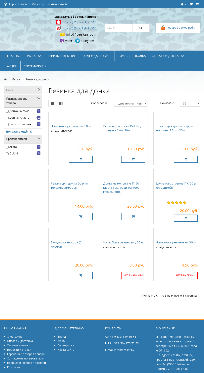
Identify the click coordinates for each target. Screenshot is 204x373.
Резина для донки (37, 79)
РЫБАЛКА (34, 56)
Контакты (13, 367)
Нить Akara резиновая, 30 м (176, 242)
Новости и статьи (19, 350)
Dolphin (14, 153)
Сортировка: (99, 103)
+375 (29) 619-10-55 (79, 28)
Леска (16, 79)
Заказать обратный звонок (76, 17)
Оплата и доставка (20, 341)
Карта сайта (66, 350)
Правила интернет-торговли (26, 363)
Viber (66, 41)
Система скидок (17, 345)
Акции (62, 341)
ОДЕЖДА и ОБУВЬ (98, 56)
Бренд (62, 336)
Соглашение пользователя (25, 358)
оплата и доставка (168, 56)
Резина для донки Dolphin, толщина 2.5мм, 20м (174, 128)
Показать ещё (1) (19, 131)
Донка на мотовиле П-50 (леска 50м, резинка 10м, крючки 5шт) (121, 187)
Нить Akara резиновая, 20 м (123, 242)
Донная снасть (19, 117)
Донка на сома (19, 111)
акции (12, 66)
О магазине (15, 336)
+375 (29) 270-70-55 (79, 21)
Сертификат (66, 345)
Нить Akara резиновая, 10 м (71, 126)
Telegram (84, 41)
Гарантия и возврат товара (26, 354)
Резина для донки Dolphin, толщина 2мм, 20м (122, 128)
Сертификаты (35, 66)
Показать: (167, 103)
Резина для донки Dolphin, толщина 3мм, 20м (69, 185)
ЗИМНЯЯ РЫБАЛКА (132, 56)
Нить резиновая (20, 124)
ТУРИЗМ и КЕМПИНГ (62, 56)
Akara (13, 147)
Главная (14, 56)
